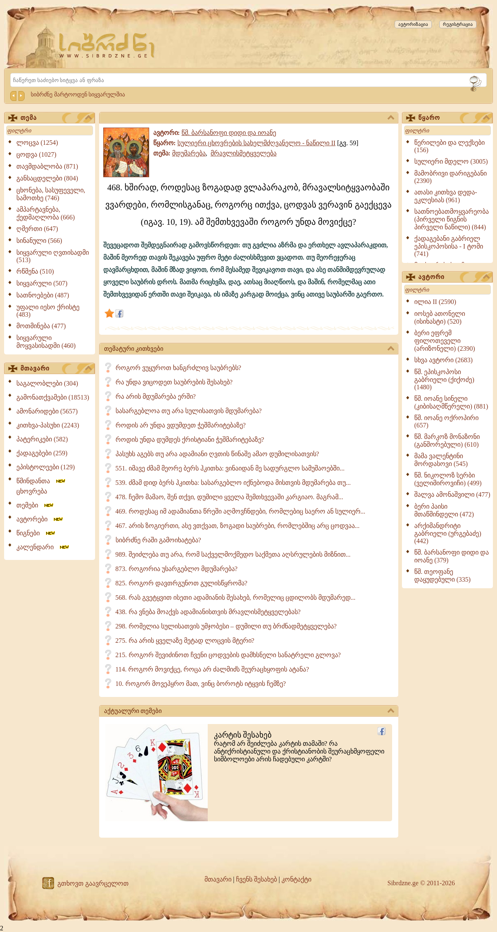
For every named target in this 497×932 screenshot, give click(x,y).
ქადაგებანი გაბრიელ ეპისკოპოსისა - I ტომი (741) (448, 246)
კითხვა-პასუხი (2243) (47, 425)
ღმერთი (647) (37, 228)
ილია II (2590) (435, 301)
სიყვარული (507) (42, 283)
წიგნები (36, 533)
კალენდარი (43, 547)
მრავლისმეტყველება (244, 153)
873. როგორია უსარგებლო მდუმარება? (177, 568)
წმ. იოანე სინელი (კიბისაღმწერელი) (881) (451, 402)
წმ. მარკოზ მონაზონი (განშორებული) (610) (447, 440)
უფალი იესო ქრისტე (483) (47, 311)
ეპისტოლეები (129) (45, 467)
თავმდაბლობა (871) (47, 166)
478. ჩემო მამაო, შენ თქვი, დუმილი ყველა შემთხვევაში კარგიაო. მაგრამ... (229, 496)
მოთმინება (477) (41, 325)
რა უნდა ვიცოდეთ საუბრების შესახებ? (174, 382)
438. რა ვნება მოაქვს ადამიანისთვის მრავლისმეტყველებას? (208, 611)
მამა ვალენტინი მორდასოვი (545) (441, 459)
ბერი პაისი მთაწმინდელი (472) (444, 510)
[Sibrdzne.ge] (108, 45)
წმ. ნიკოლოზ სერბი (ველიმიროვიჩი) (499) (447, 479)
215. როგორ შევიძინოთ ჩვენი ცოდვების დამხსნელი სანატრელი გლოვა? (228, 654)
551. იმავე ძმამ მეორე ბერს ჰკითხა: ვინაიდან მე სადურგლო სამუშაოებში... (230, 468)
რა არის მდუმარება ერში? (156, 396)
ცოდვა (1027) (36, 154)
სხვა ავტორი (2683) (443, 359)
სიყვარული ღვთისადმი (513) (52, 256)
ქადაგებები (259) (42, 453)
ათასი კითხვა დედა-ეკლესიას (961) (445, 196)
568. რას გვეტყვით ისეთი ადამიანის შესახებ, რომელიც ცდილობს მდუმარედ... (236, 597)
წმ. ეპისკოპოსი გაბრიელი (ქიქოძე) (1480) (444, 379)
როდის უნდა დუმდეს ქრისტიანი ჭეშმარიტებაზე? (190, 439)
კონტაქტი (296, 879)
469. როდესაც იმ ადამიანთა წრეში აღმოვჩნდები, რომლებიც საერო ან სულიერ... (240, 511)
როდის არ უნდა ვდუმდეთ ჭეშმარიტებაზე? (181, 425)
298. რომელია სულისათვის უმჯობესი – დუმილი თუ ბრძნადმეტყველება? (226, 626)
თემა (56, 118)
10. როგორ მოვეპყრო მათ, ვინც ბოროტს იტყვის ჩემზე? (201, 683)
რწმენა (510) (35, 271)
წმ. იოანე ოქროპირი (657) (446, 421)
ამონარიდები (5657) (47, 411)
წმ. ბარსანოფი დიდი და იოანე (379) (451, 556)
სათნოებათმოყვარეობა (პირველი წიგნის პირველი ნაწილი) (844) (451, 219)
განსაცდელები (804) (47, 178)
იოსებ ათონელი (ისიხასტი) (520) (439, 317)
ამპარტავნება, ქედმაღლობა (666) (45, 213)
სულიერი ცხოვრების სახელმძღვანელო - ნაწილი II (256, 142)
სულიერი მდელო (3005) (451, 161)
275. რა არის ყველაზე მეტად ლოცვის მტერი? (185, 640)
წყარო (454, 118)
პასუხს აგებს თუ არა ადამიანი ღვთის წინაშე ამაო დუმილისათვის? (217, 453)
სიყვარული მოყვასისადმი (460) (46, 341)
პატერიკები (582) (42, 439)
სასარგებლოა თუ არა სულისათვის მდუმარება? (189, 410)
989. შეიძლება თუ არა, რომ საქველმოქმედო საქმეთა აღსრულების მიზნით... (233, 554)
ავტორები (40, 519)
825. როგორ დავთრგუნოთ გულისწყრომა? (181, 583)
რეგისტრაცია (458, 24)
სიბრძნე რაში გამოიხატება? (158, 540)
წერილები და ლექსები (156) (449, 146)
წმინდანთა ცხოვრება (41, 486)
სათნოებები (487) (42, 295)
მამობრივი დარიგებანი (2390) (450, 177)
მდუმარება (189, 153)
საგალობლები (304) (47, 383)
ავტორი (454, 277)
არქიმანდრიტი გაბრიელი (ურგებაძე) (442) (447, 533)
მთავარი (56, 368)
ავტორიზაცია (413, 24)
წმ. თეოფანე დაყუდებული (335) (442, 575)
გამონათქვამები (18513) (52, 397)
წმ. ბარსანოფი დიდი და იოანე (229, 132)
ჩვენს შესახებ (256, 879)
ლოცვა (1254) (37, 142)
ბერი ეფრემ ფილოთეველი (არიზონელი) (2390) (444, 340)
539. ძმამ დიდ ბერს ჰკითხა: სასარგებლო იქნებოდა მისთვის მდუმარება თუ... (233, 482)
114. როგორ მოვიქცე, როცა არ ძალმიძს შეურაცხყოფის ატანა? (212, 669)
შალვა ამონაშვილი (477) (452, 494)
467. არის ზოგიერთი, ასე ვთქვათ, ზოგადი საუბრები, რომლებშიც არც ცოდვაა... (238, 525)
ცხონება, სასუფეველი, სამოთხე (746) (50, 194)
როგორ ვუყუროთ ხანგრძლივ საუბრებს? (178, 367)
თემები (35, 505)
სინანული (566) (39, 240)
